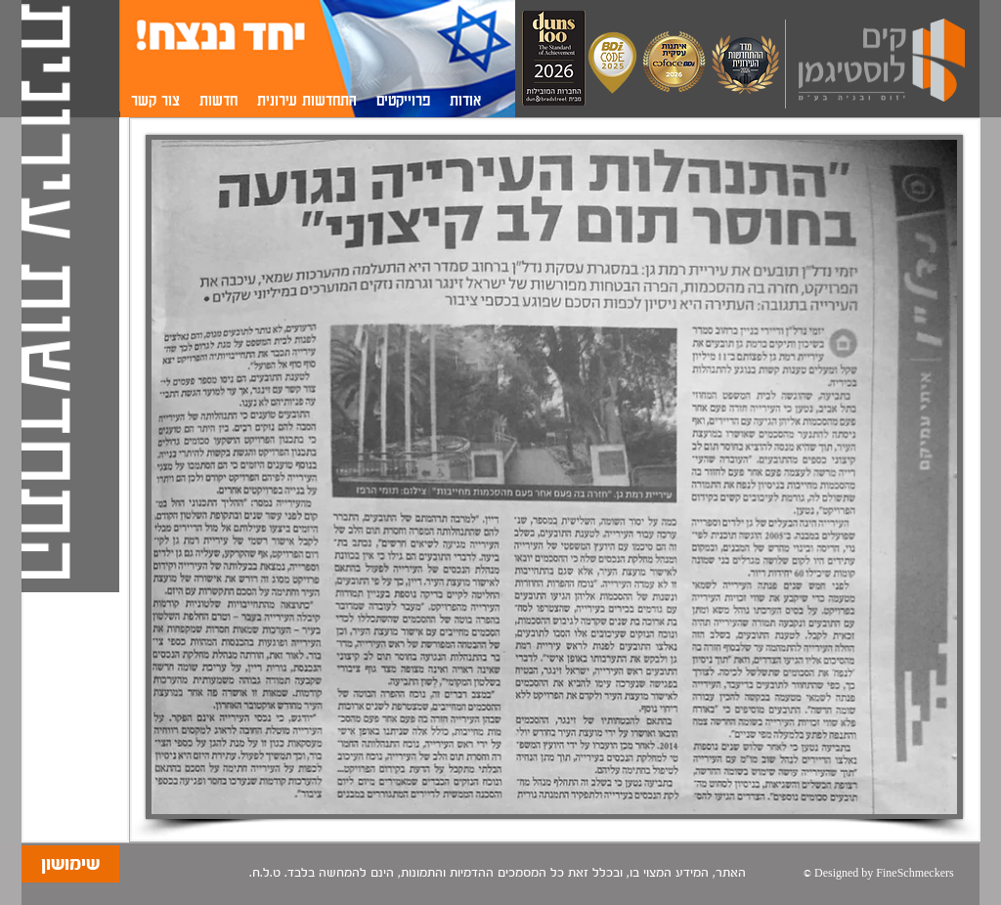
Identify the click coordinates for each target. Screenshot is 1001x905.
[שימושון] (70, 864)
